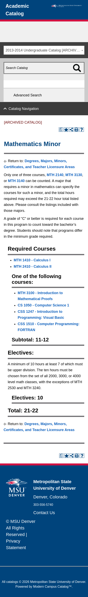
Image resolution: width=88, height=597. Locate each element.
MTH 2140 (55, 175)
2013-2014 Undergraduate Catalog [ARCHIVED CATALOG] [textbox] (45, 50)
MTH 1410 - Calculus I (32, 260)
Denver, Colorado (50, 496)
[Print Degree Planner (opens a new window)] (61, 129)
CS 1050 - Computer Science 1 (43, 305)
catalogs (12, 581)
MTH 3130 (73, 175)
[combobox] (44, 50)
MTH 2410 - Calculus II (32, 266)
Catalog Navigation (24, 109)
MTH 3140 (16, 181)
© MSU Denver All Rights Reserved (20, 528)
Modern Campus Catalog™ (52, 586)
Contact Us (44, 512)
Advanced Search (28, 95)
